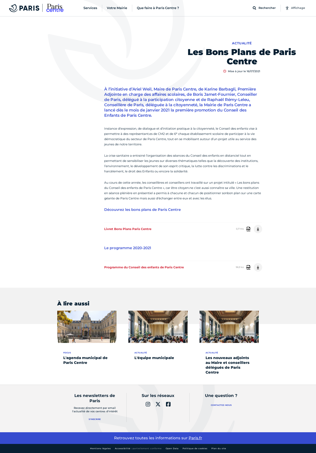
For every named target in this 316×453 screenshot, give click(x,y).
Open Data (172, 448)
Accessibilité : (138, 448)
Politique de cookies (195, 448)
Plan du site (218, 448)
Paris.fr (195, 438)
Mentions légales (100, 448)
